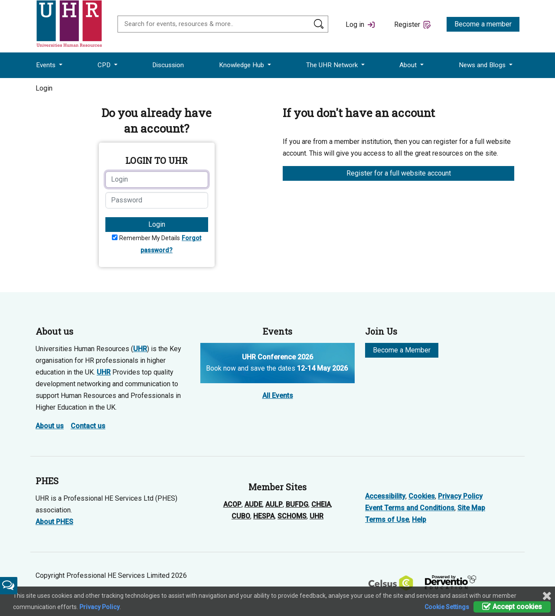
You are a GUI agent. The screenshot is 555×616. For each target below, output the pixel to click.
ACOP (232, 504)
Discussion (168, 65)
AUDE (253, 504)
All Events (277, 395)
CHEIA (321, 504)
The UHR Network (332, 65)
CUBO (241, 516)
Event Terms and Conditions (409, 508)
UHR (140, 349)
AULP (274, 504)
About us (50, 426)
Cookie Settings (446, 606)
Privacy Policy (460, 496)
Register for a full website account (398, 173)
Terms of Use (387, 519)
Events (46, 65)
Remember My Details (149, 238)
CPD (105, 65)
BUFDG (297, 504)
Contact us (88, 426)
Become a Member (402, 350)
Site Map (471, 508)
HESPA (263, 516)
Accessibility (385, 496)
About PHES (54, 522)
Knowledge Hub (242, 65)
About (408, 65)
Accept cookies (512, 607)
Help (419, 519)
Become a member (483, 24)
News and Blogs (483, 65)
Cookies (421, 496)
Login (156, 224)
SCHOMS (292, 516)
